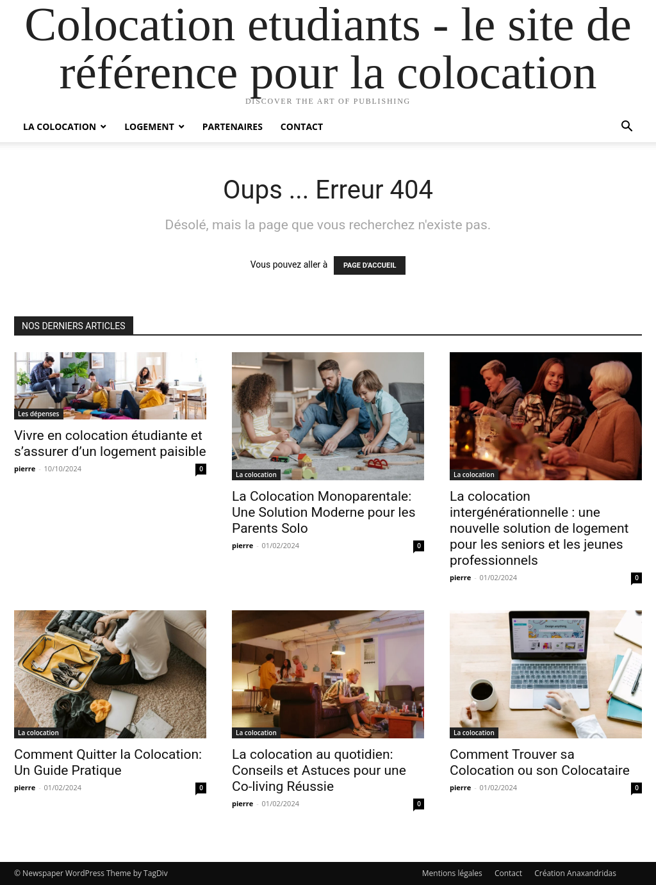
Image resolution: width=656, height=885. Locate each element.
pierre (24, 468)
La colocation (59, 126)
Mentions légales (452, 873)
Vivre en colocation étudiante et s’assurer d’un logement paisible (110, 443)
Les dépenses (39, 413)
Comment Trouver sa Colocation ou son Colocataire (540, 762)
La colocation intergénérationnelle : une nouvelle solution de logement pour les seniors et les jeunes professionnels (539, 528)
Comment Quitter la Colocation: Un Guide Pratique (108, 762)
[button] (626, 128)
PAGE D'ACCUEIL (370, 265)
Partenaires (232, 126)
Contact (302, 126)
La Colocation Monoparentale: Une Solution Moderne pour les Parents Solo (324, 512)
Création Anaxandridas (575, 873)
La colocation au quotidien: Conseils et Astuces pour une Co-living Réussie (319, 770)
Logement (149, 126)
